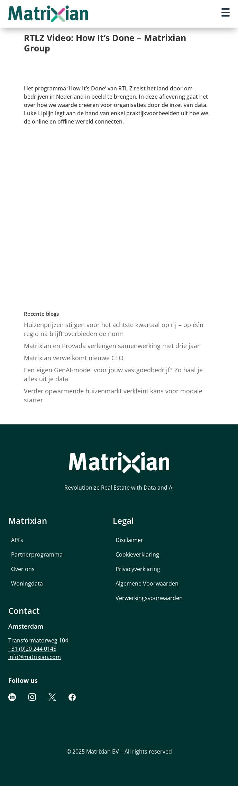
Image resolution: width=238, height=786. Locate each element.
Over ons (23, 569)
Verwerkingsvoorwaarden (149, 598)
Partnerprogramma (37, 554)
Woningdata (27, 583)
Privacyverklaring (138, 569)
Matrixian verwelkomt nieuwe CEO (73, 358)
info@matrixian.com (34, 657)
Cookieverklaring (137, 554)
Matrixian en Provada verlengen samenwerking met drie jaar (112, 346)
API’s (17, 540)
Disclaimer (129, 540)
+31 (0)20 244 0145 (32, 648)
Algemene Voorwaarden (147, 583)
